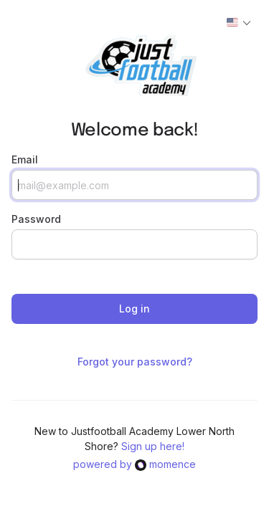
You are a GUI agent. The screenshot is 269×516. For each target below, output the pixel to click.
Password (36, 219)
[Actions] (239, 22)
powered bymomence (134, 464)
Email (24, 159)
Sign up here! (152, 446)
